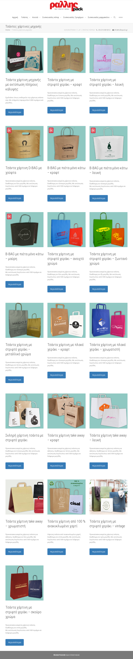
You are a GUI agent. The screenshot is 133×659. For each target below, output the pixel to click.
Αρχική (15, 17)
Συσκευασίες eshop (50, 17)
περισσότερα (14, 112)
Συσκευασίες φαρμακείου (99, 17)
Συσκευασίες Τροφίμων (73, 17)
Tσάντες (24, 17)
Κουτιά (35, 17)
